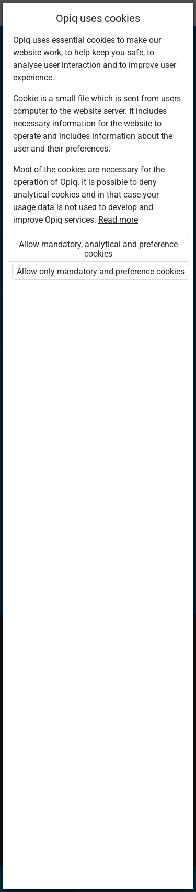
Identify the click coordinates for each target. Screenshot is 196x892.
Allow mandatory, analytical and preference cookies (98, 249)
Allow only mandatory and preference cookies (101, 271)
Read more (118, 220)
